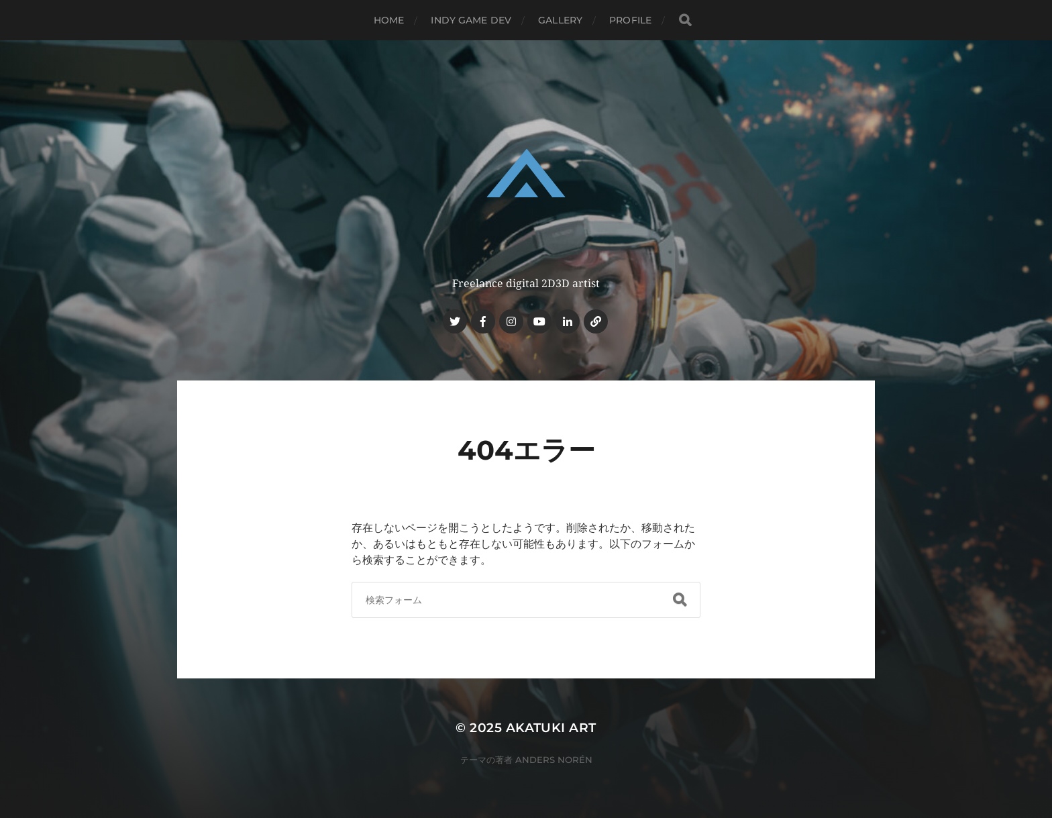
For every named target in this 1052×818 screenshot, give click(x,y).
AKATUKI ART (551, 727)
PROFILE (630, 20)
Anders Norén (553, 759)
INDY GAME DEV (471, 20)
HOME (389, 20)
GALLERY (560, 20)
